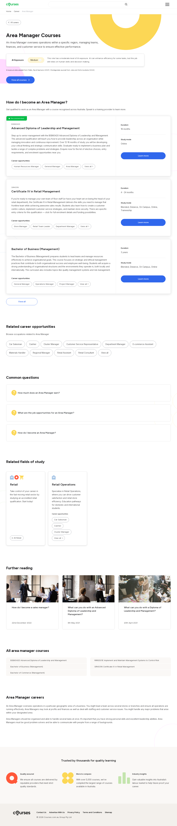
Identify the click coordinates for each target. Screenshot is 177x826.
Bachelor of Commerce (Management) (27, 673)
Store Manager (20, 226)
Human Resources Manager (26, 166)
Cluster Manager (51, 344)
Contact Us (41, 812)
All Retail (17, 538)
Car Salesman (15, 344)
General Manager (52, 166)
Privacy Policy (74, 812)
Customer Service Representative (82, 344)
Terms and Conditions (92, 812)
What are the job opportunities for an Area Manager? (46, 412)
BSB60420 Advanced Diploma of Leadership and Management (38, 660)
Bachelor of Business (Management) (35, 249)
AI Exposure (18, 60)
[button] (88, 146)
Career (16, 11)
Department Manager (65, 226)
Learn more (143, 156)
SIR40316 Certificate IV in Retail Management (114, 666)
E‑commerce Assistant (143, 344)
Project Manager (66, 284)
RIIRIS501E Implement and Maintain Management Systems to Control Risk (126, 660)
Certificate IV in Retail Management (35, 191)
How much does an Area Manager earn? (39, 392)
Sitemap (108, 812)
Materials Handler (17, 352)
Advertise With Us (57, 812)
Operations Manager (44, 284)
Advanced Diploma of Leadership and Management (45, 128)
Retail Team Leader (41, 226)
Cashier (32, 344)
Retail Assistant (64, 352)
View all (22, 301)
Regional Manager (41, 352)
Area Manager (72, 166)
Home (8, 11)
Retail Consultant (86, 352)
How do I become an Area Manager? (37, 432)
